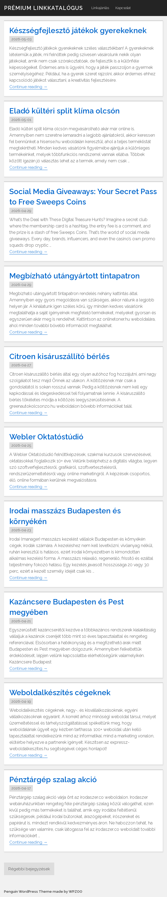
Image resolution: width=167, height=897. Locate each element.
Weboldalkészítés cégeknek (63, 692)
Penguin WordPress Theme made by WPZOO (44, 892)
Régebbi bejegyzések (29, 868)
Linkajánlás (100, 8)
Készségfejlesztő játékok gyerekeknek (82, 30)
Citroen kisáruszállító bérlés (62, 356)
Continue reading (28, 86)
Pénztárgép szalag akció (55, 779)
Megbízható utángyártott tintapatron (79, 275)
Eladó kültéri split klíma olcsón (67, 110)
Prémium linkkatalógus (43, 8)
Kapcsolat (123, 8)
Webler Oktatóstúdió (49, 436)
